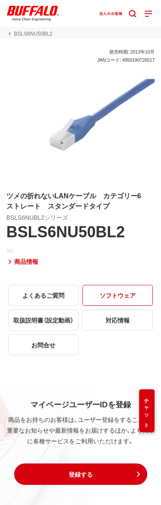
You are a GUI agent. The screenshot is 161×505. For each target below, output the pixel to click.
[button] (80, 474)
